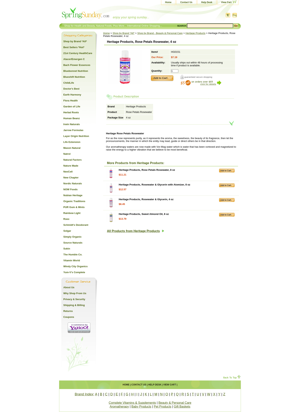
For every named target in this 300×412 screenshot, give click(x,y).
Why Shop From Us (74, 293)
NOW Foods (70, 189)
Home (168, 2)
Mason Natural (72, 148)
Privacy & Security (74, 299)
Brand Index (84, 394)
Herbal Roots (71, 112)
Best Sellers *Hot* (73, 47)
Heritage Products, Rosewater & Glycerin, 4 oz (146, 199)
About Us (68, 287)
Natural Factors (72, 159)
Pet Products (162, 406)
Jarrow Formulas (73, 130)
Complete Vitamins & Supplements (132, 402)
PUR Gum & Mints (74, 207)
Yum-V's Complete (74, 272)
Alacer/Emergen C (74, 59)
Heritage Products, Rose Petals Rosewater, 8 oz (147, 169)
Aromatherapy (119, 406)
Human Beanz (71, 118)
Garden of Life (71, 106)
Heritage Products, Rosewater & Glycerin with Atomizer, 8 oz (154, 184)
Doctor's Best (71, 88)
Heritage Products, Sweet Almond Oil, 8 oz (144, 214)
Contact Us (186, 2)
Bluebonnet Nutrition (75, 71)
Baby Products (141, 406)
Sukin (66, 248)
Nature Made (70, 165)
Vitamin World (71, 260)
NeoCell (68, 171)
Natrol (67, 153)
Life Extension (71, 142)
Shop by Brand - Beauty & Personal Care (160, 33)
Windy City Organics (75, 266)
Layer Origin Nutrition (76, 136)
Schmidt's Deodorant (75, 224)
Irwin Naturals (71, 124)
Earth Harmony (72, 94)
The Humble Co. (72, 254)
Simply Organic (72, 236)
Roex (66, 219)
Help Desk (206, 2)
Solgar (67, 230)
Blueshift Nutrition (74, 76)
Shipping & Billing (74, 305)
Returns (68, 311)
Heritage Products (195, 33)
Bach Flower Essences (76, 65)
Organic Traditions (74, 201)
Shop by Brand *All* (124, 33)
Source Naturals (72, 242)
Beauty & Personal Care (174, 402)
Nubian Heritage (72, 195)
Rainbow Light (72, 213)
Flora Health (70, 100)
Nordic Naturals (72, 183)
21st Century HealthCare (77, 53)
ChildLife (68, 82)
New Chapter (70, 177)
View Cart (226, 2)
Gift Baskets (182, 406)
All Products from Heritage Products (135, 231)
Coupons (68, 317)
